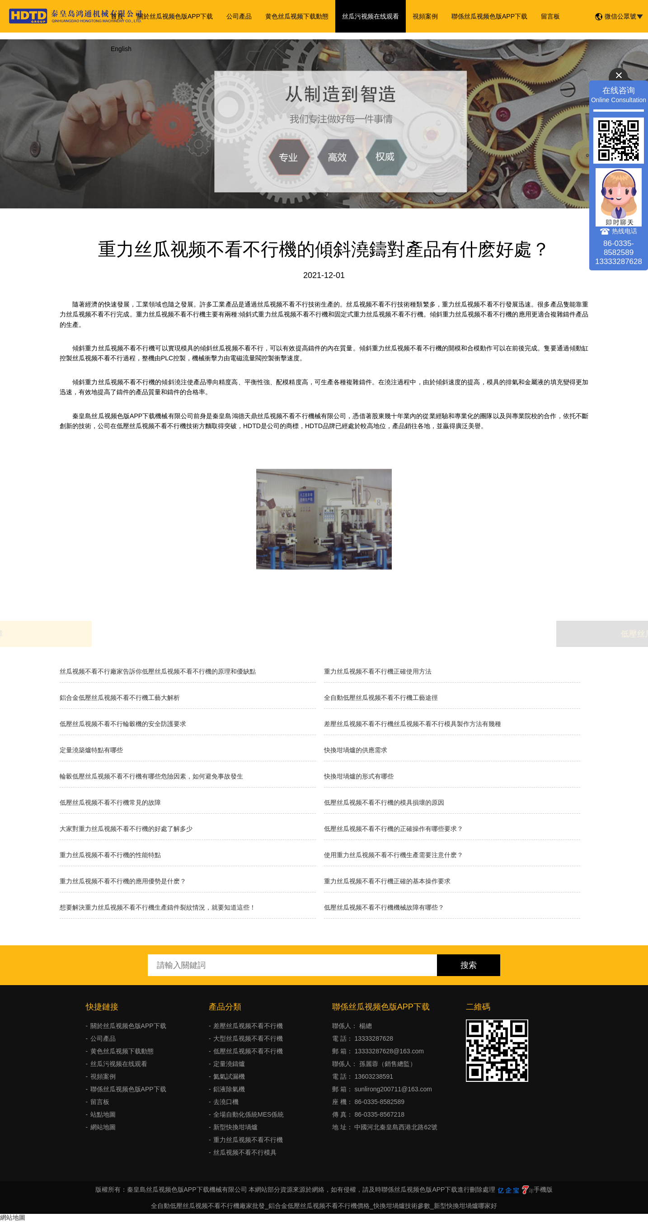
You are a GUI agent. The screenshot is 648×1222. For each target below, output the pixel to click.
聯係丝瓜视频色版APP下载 (489, 16)
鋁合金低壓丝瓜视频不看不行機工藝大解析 (120, 697)
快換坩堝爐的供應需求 (355, 750)
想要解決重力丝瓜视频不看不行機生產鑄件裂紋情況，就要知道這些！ (158, 907)
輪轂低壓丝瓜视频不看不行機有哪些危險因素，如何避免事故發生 (151, 776)
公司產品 (239, 16)
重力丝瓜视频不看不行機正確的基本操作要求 (387, 881)
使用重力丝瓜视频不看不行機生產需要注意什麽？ (393, 855)
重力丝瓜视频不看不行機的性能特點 (110, 855)
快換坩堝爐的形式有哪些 (359, 776)
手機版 (543, 1189)
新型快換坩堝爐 (235, 1127)
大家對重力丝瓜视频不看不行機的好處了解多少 (126, 828)
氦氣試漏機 (229, 1076)
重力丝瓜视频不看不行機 (248, 1139)
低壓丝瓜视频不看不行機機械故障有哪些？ (384, 907)
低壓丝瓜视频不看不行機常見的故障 (110, 802)
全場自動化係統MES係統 (248, 1114)
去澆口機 (226, 1101)
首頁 (117, 16)
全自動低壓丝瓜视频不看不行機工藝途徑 (381, 697)
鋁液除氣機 (229, 1089)
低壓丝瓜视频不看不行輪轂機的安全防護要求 (123, 723)
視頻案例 (425, 16)
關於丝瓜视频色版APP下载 (175, 16)
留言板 (550, 16)
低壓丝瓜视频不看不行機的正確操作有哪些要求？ (393, 828)
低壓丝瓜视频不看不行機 (248, 1051)
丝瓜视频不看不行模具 (245, 1152)
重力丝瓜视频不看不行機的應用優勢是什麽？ (123, 881)
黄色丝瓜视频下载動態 (297, 16)
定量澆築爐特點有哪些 (91, 750)
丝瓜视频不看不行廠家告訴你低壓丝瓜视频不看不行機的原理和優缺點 (158, 671)
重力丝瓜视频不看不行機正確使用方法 (378, 671)
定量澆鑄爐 (229, 1063)
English (121, 48)
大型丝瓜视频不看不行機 (248, 1038)
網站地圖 (103, 1127)
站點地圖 (103, 1114)
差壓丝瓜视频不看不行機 (248, 1025)
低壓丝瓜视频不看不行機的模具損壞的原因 (384, 802)
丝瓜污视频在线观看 (370, 16)
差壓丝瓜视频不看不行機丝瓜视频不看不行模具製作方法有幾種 (412, 723)
